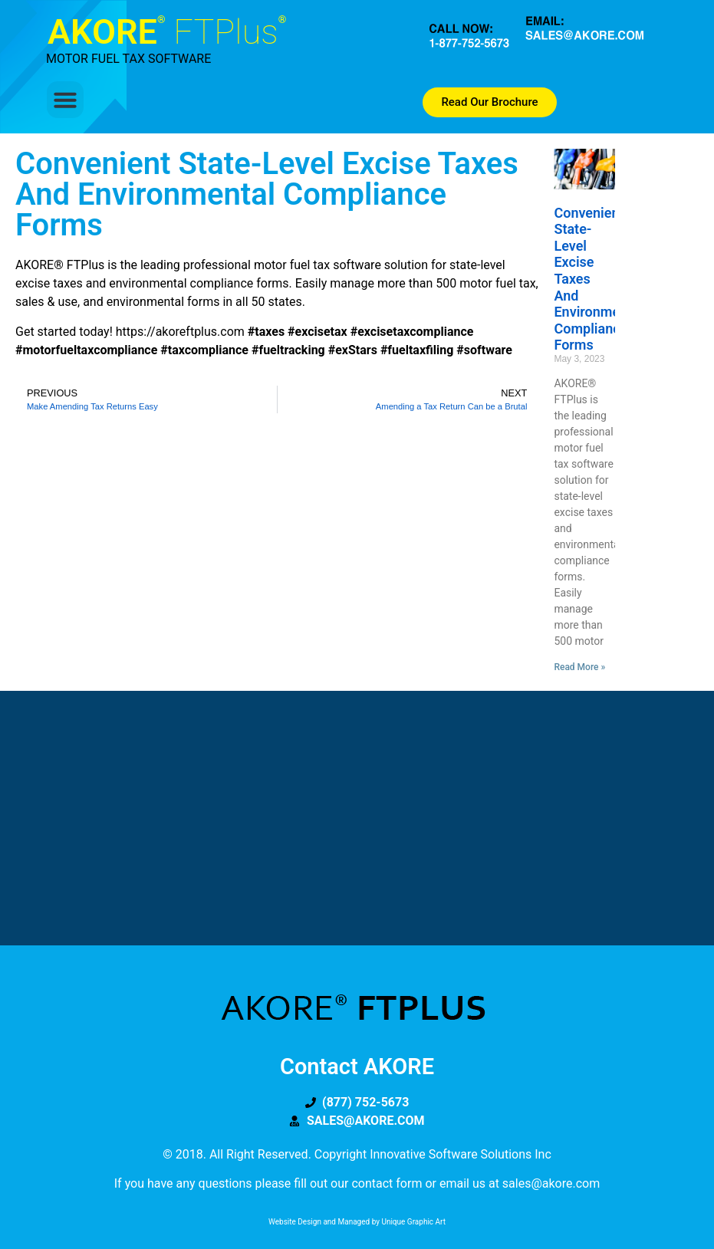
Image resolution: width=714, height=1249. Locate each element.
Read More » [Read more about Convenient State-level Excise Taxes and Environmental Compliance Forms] (579, 667)
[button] (65, 99)
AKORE (167, 32)
